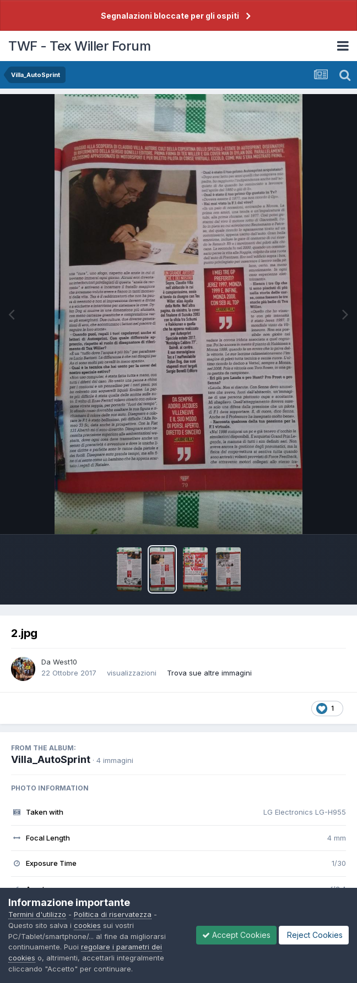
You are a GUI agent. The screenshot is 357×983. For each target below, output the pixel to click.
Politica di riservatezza (113, 914)
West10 (65, 661)
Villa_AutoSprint (50, 759)
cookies (87, 925)
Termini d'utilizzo (37, 914)
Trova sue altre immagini (209, 672)
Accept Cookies (236, 935)
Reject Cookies (314, 935)
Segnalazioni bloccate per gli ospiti (170, 15)
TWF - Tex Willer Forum (79, 46)
